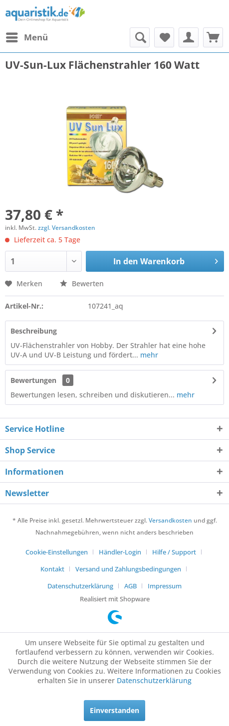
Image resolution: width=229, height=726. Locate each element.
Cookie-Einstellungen (56, 551)
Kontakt (52, 568)
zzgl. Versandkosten (66, 227)
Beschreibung (33, 331)
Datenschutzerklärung (80, 585)
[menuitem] (26, 37)
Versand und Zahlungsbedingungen (128, 568)
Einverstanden (114, 710)
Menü (27, 36)
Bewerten (82, 283)
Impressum (165, 585)
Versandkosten (170, 520)
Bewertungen (33, 380)
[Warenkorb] (213, 37)
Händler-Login (120, 551)
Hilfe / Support (174, 551)
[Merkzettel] (164, 37)
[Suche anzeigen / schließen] (140, 37)
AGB (130, 585)
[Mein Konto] (189, 37)
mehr (148, 355)
